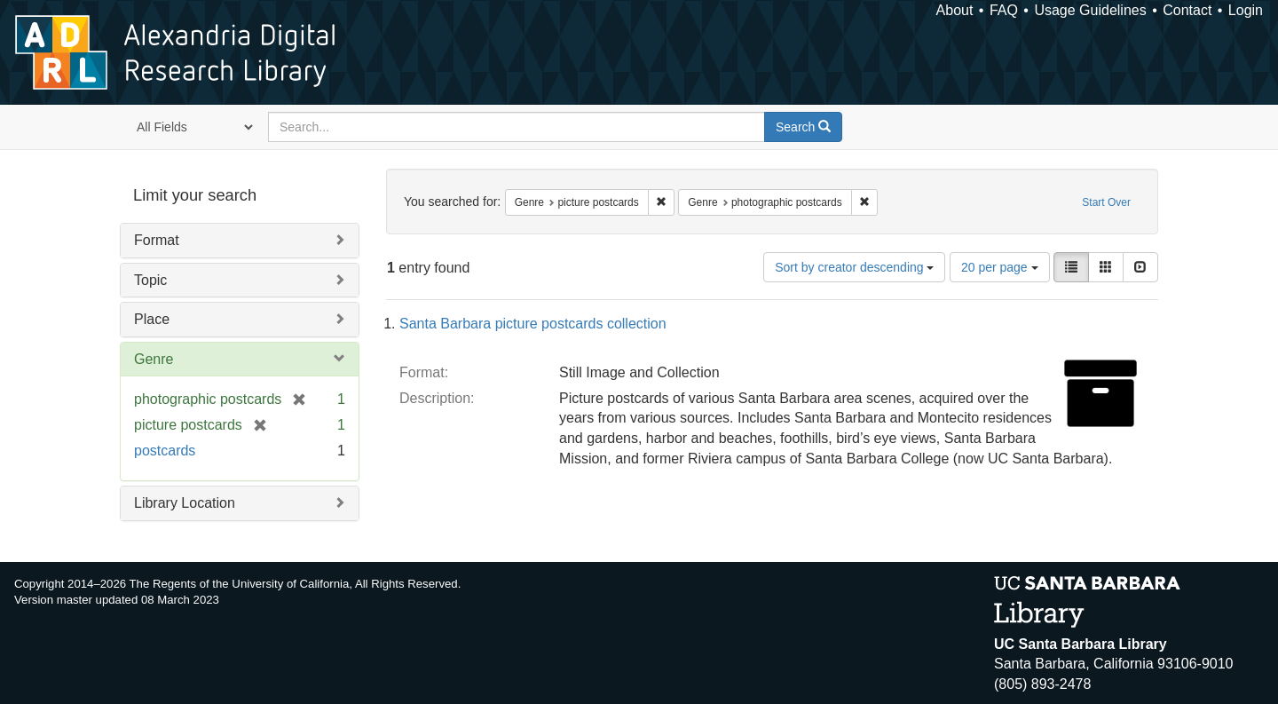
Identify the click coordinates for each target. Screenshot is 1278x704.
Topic (150, 280)
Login (1245, 10)
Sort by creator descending (854, 267)
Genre (153, 359)
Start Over (1106, 202)
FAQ (1004, 10)
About (955, 10)
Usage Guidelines (1090, 10)
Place (152, 319)
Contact (1187, 10)
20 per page (999, 267)
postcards (164, 450)
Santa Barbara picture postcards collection (533, 323)
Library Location (184, 502)
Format (156, 240)
